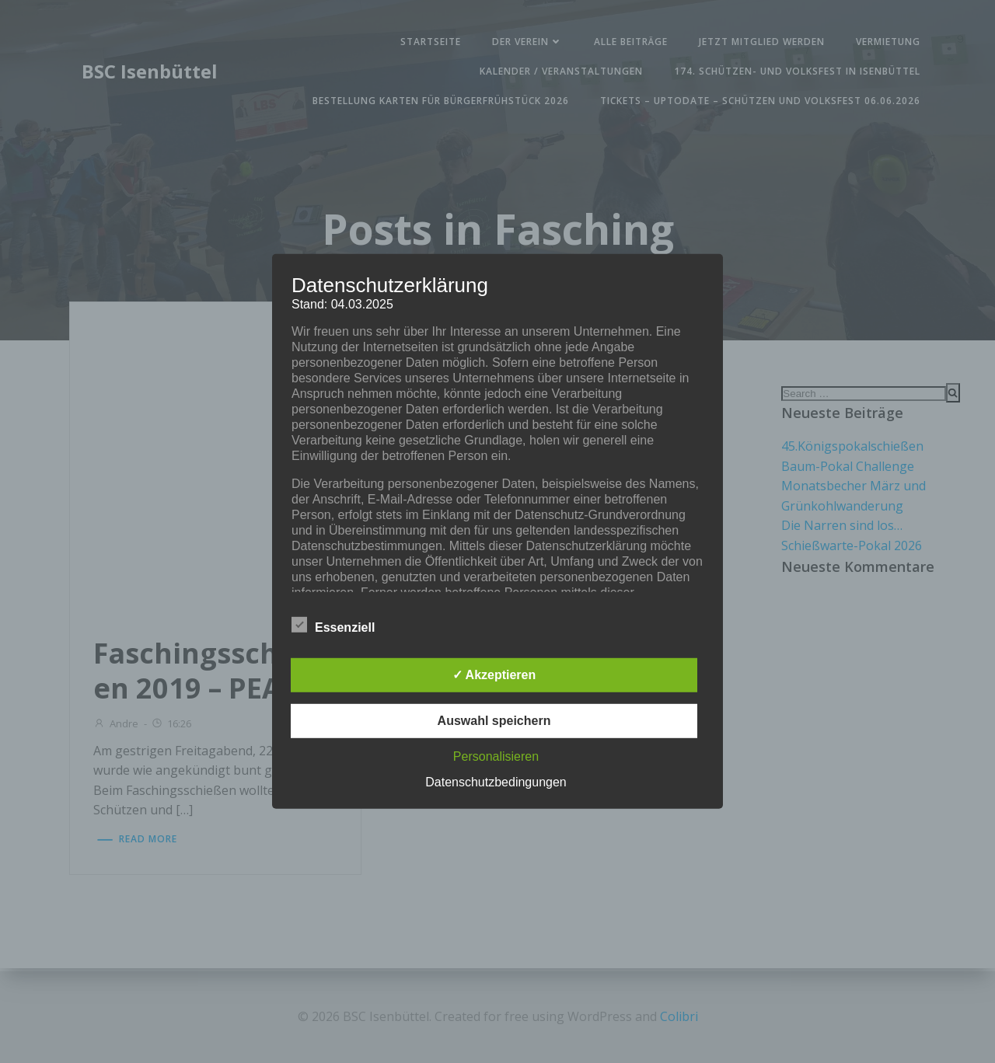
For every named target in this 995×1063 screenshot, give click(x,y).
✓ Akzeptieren (494, 674)
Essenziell (333, 624)
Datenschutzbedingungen (495, 782)
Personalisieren (496, 756)
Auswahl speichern (494, 720)
